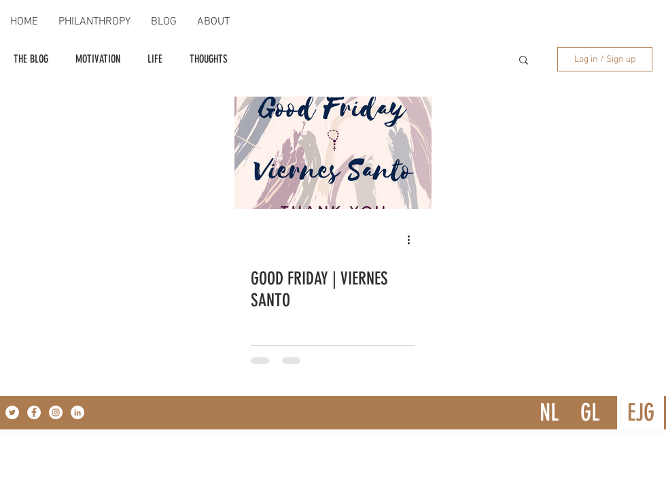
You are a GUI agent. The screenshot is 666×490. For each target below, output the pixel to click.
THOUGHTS (209, 58)
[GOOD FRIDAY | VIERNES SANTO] (333, 153)
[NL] (548, 412)
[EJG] (640, 412)
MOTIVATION (97, 58)
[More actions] (413, 239)
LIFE (154, 58)
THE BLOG (31, 58)
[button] (523, 61)
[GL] (589, 412)
